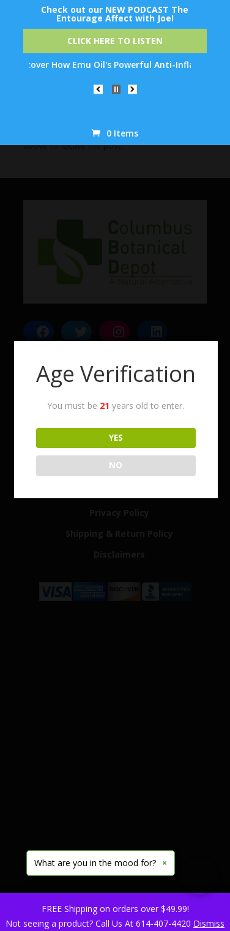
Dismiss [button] (208, 923)
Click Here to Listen (115, 41)
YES (116, 437)
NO (115, 465)
